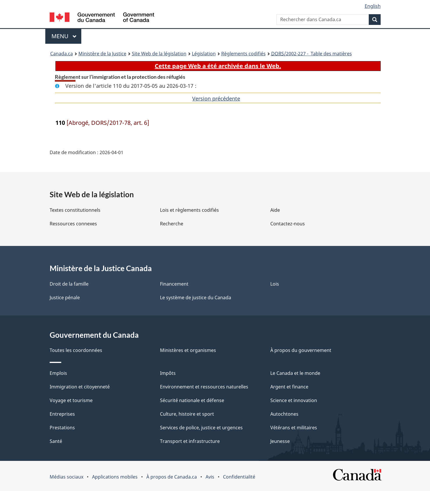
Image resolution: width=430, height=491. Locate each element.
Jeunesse (280, 441)
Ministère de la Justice (102, 53)
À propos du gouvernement (300, 350)
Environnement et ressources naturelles (204, 387)
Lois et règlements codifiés (189, 210)
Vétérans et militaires (293, 427)
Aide (275, 210)
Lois (274, 284)
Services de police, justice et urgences (201, 427)
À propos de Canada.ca (171, 477)
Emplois (58, 373)
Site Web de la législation (159, 53)
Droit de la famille (69, 284)
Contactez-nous (287, 223)
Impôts (168, 373)
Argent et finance (289, 387)
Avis (210, 477)
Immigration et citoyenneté (80, 387)
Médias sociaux (66, 477)
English (373, 6)
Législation (204, 53)
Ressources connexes (73, 223)
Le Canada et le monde (295, 373)
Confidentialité (239, 477)
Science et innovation (293, 400)
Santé (56, 441)
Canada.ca (61, 53)
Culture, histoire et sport (187, 414)
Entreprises (62, 414)
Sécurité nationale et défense (192, 400)
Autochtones (284, 414)
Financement (174, 284)
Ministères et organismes (188, 350)
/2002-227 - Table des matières (311, 53)
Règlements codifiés (243, 53)
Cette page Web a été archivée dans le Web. (218, 66)
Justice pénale (65, 297)
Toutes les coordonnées (76, 350)
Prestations (62, 427)
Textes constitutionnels (75, 210)
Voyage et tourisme (71, 400)
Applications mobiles (115, 477)
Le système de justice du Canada (195, 297)
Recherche (171, 223)
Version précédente (216, 98)
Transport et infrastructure (190, 441)
